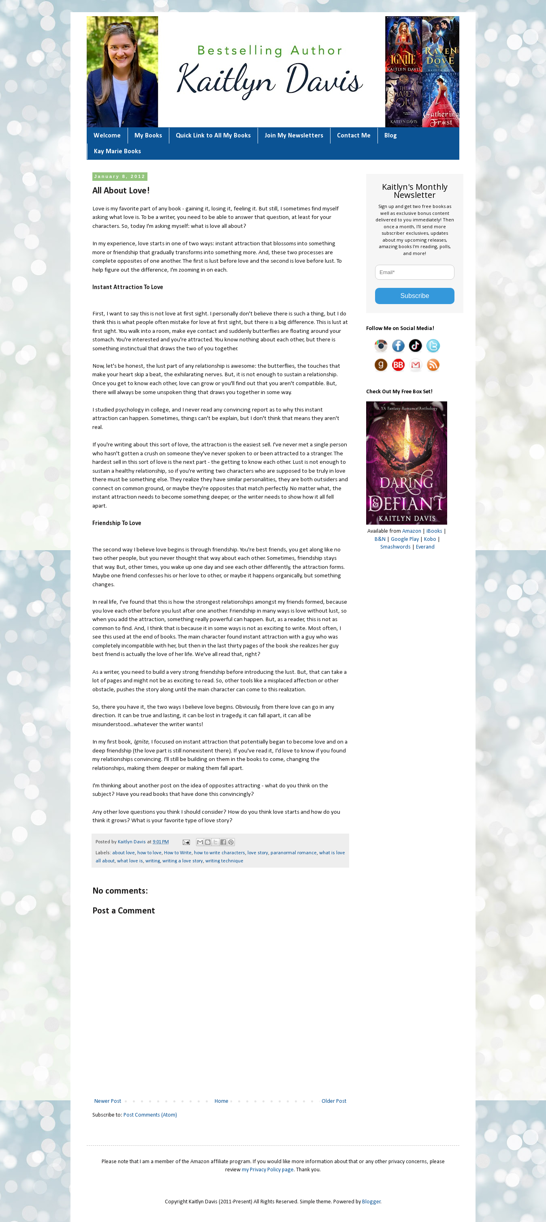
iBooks (434, 531)
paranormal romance (294, 853)
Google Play (405, 539)
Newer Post (107, 1101)
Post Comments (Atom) (150, 1115)
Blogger (371, 1202)
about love (123, 853)
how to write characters (219, 853)
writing (152, 861)
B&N (380, 539)
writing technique (224, 861)
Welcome (107, 136)
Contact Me (354, 136)
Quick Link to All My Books (213, 136)
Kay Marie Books (117, 151)
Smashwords (395, 547)
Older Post (334, 1101)
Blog (390, 136)
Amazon (411, 531)
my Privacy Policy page (268, 1170)
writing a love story (182, 861)
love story (257, 853)
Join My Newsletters (293, 136)
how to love (149, 853)
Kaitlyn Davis (132, 842)
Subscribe (414, 295)
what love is (130, 861)
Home (221, 1101)
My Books (148, 136)
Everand (425, 547)
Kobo (430, 539)
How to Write (178, 853)
